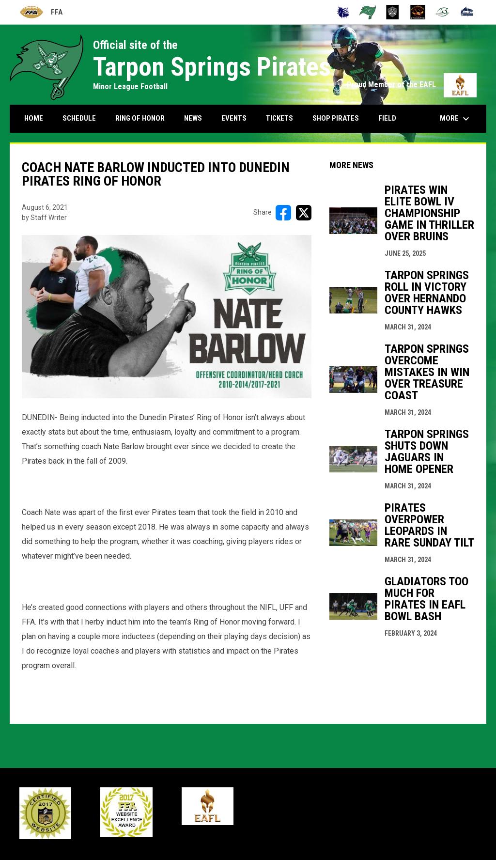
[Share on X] (303, 212)
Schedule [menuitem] (79, 118)
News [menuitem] (193, 118)
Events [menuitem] (234, 118)
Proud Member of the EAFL (412, 84)
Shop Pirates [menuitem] (335, 118)
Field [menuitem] (387, 118)
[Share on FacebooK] (283, 212)
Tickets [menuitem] (279, 118)
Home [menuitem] (33, 118)
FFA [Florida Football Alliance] (40, 12)
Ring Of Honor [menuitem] (140, 118)
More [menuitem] (456, 119)
